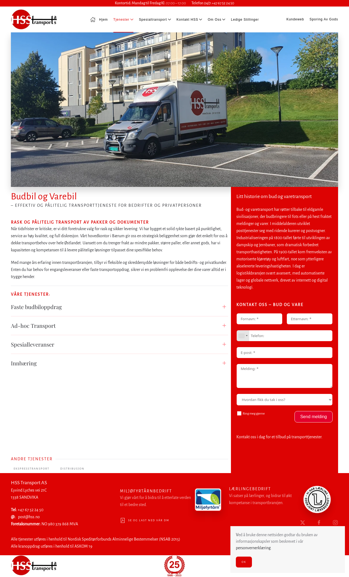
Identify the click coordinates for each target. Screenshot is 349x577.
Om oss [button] (216, 19)
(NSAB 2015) (169, 539)
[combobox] (243, 335)
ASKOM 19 (83, 546)
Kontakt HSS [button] (189, 19)
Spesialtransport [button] (155, 19)
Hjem (99, 19)
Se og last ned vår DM (144, 520)
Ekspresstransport (31, 468)
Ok (244, 561)
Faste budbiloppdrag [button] (36, 306)
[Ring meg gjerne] (239, 413)
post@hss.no (28, 517)
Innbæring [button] (24, 363)
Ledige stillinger (245, 19)
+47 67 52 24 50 (223, 3)
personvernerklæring (253, 548)
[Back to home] (34, 19)
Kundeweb (295, 19)
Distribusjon (72, 468)
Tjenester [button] (123, 19)
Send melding (313, 416)
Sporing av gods (323, 19)
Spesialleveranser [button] (32, 344)
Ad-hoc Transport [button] (33, 325)
